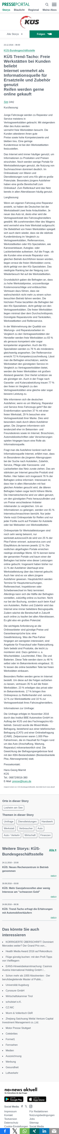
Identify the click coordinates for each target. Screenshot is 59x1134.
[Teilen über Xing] (34, 1131)
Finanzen (45, 835)
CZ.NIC (10, 1007)
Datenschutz (11, 1122)
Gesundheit (12, 1067)
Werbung (11, 1061)
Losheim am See (13, 807)
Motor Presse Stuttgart (18, 1028)
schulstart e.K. (14, 1001)
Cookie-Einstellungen (16, 1126)
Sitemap (34, 1122)
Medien (10, 1050)
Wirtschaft (30, 835)
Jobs (32, 1119)
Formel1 (10, 1039)
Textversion (10, 1119)
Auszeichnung (14, 1056)
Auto (40, 828)
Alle (52, 850)
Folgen (44, 34)
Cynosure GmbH (15, 990)
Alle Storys (15, 34)
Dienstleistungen (27, 821)
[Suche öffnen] (47, 4)
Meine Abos (50, 10)
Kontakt (8, 1115)
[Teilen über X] (15, 1131)
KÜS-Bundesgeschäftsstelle (19, 50)
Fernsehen (12, 1045)
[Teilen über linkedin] (44, 1131)
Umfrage (8, 821)
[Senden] (54, 1131)
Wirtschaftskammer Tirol (19, 996)
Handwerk (47, 821)
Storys (6, 10)
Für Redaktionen (38, 1111)
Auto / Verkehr (12, 835)
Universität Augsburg (17, 985)
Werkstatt (9, 828)
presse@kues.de (21, 781)
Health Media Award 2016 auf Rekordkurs (29, 951)
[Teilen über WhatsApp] (25, 1131)
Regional (33, 10)
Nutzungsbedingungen (42, 1115)
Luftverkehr (12, 1073)
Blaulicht (19, 10)
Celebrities (12, 1033)
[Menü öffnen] (54, 4)
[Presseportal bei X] (25, 1106)
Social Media (36, 1126)
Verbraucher (26, 828)
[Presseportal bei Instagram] (29, 1106)
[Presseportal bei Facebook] (21, 1106)
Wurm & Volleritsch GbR (19, 1013)
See (6, 102)
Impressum (10, 1111)
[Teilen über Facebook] (5, 1131)
